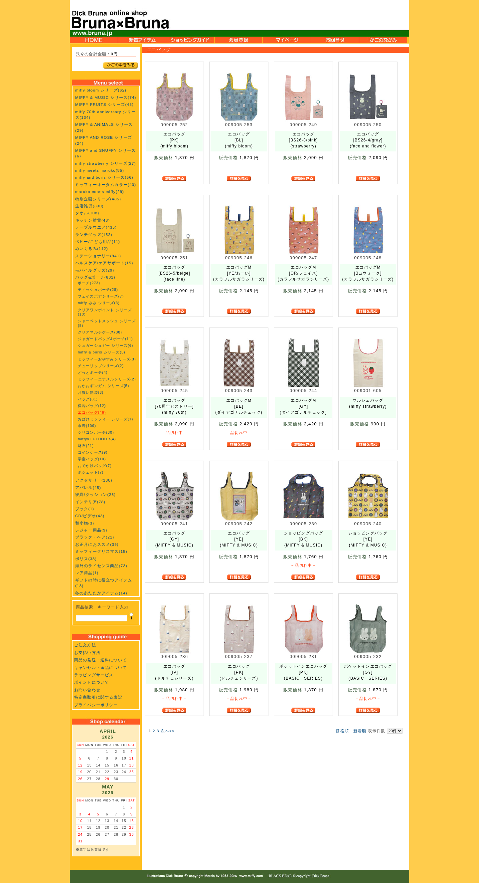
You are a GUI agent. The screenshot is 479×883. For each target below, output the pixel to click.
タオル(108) (87, 213)
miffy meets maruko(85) (99, 170)
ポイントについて (91, 682)
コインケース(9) (92, 452)
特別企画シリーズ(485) (98, 199)
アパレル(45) (88, 487)
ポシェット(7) (90, 472)
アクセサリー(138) (93, 480)
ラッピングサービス (93, 675)
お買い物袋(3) (90, 392)
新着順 (359, 731)
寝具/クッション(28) (95, 494)
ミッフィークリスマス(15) (101, 551)
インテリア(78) (90, 502)
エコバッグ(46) (92, 412)
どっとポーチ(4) (92, 372)
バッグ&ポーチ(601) (95, 277)
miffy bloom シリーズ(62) (100, 90)
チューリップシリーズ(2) (101, 366)
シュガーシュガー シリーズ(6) (105, 345)
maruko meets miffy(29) (99, 191)
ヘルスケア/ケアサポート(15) (104, 263)
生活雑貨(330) (89, 206)
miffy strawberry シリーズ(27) (105, 163)
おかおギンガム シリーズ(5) (103, 386)
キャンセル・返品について (100, 667)
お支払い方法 (87, 652)
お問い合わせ (87, 690)
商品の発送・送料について (100, 660)
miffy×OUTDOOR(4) (97, 439)
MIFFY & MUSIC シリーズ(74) (105, 97)
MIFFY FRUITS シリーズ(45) (104, 104)
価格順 (342, 731)
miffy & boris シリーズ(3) (101, 352)
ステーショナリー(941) (98, 256)
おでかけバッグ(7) (95, 466)
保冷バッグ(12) (92, 406)
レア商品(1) (86, 572)
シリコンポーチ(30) (96, 432)
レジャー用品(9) (91, 530)
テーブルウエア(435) (96, 227)
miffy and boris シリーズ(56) (104, 177)
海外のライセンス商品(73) (101, 565)
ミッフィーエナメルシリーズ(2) (107, 379)
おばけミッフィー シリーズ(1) (105, 419)
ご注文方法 (85, 645)
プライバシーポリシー (96, 705)
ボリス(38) (86, 558)
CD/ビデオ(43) (89, 516)
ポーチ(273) (89, 283)
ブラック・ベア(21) (94, 537)
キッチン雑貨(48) (92, 220)
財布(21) (86, 446)
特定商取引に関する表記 (98, 697)
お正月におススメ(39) (97, 544)
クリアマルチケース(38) (100, 332)
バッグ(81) (88, 399)
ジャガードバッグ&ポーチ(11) (105, 339)
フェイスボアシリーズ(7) (101, 296)
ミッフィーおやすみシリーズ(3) (107, 359)
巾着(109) (87, 426)
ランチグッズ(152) (93, 234)
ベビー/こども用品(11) (97, 241)
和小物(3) (84, 523)
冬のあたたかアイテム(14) (101, 593)
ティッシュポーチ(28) (98, 290)
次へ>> (168, 731)
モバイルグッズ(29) (94, 270)
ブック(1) (84, 509)
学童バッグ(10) (92, 459)
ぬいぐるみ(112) (91, 248)
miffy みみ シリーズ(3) (99, 303)
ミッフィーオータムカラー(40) (105, 184)
